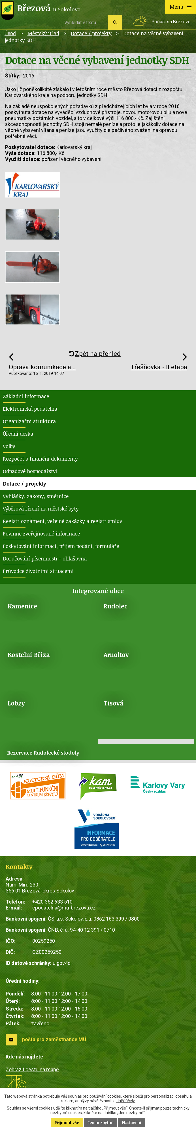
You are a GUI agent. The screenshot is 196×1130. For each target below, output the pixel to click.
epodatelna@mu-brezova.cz (64, 908)
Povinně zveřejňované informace (41, 533)
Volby (9, 446)
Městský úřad (43, 33)
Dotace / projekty (91, 33)
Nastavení (131, 1122)
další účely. (125, 1101)
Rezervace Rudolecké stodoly (43, 752)
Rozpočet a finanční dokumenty (40, 458)
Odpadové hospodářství (30, 471)
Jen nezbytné (100, 1122)
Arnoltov (116, 654)
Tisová (113, 703)
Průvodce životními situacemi (38, 571)
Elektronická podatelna (30, 408)
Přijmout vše (67, 1122)
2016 (28, 76)
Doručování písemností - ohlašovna (45, 558)
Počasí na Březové (171, 21)
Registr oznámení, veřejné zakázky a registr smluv (62, 521)
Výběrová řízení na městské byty (41, 508)
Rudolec (115, 606)
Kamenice (22, 606)
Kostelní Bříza (29, 654)
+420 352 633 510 (52, 902)
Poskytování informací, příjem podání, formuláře (61, 546)
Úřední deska (18, 433)
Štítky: (12, 76)
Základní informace (26, 396)
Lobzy (16, 703)
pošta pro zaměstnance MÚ (54, 1039)
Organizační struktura (29, 421)
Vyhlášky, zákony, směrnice (36, 496)
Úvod (10, 33)
